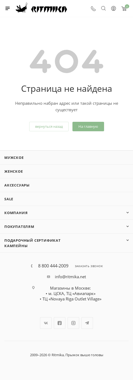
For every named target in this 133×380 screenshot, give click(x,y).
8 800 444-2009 (53, 266)
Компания (16, 212)
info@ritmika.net (70, 276)
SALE (8, 198)
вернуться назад (49, 126)
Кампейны (16, 245)
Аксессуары (17, 185)
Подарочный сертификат (32, 240)
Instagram (73, 323)
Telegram (87, 323)
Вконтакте (46, 323)
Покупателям (19, 226)
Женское (13, 171)
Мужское (14, 157)
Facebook (59, 323)
